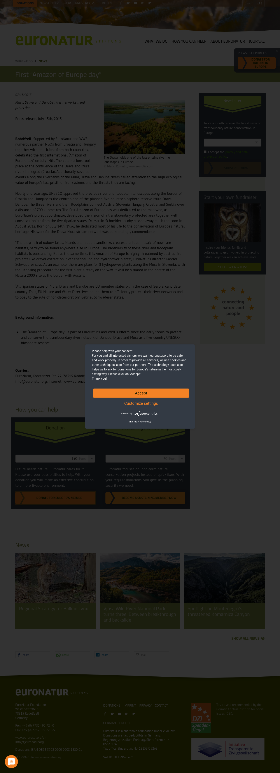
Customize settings (141, 403)
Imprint (132, 421)
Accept (141, 393)
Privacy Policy (144, 421)
